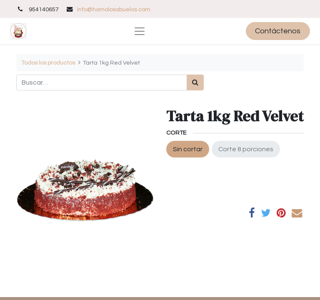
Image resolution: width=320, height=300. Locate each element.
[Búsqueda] (195, 82)
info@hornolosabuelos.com (113, 9)
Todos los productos (48, 63)
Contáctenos (277, 31)
